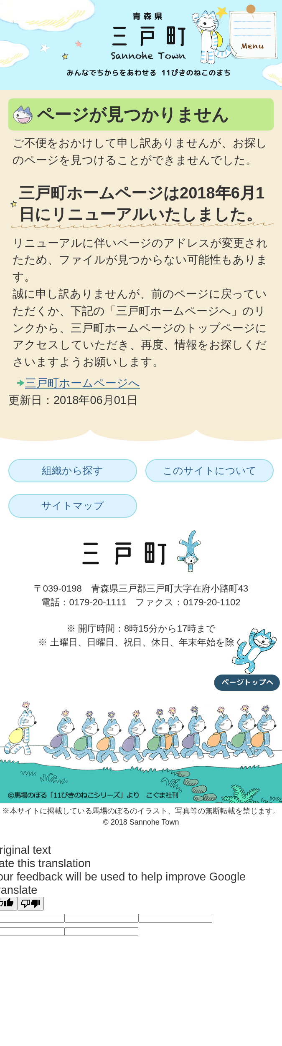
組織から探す (72, 470)
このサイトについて (210, 470)
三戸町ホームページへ (82, 382)
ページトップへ (247, 658)
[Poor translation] (30, 904)
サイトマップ (72, 505)
